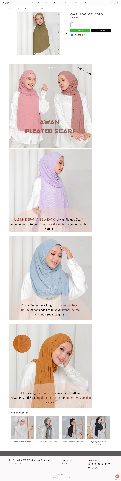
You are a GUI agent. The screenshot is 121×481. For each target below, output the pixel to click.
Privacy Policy (68, 477)
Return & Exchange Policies (62, 2)
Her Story (49, 2)
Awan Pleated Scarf (20, 9)
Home (34, 2)
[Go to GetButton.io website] (117, 479)
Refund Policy (61, 477)
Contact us (84, 2)
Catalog (41, 2)
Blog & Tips (75, 2)
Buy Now (80, 30)
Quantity (72, 22)
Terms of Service (53, 477)
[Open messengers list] (117, 476)
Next (66, 34)
